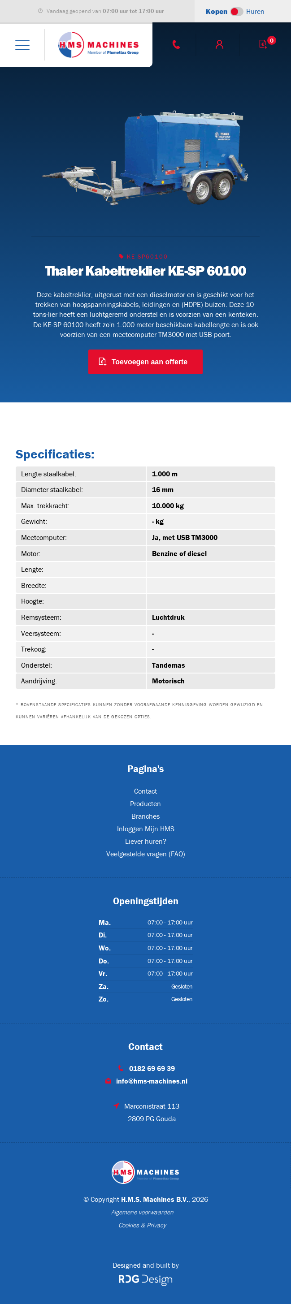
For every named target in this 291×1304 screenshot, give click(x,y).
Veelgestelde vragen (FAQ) (145, 853)
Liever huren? (145, 841)
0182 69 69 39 (152, 1068)
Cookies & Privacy (142, 1225)
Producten (145, 803)
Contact (145, 790)
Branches (145, 816)
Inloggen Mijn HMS (145, 828)
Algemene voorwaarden (142, 1212)
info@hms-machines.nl (151, 1080)
